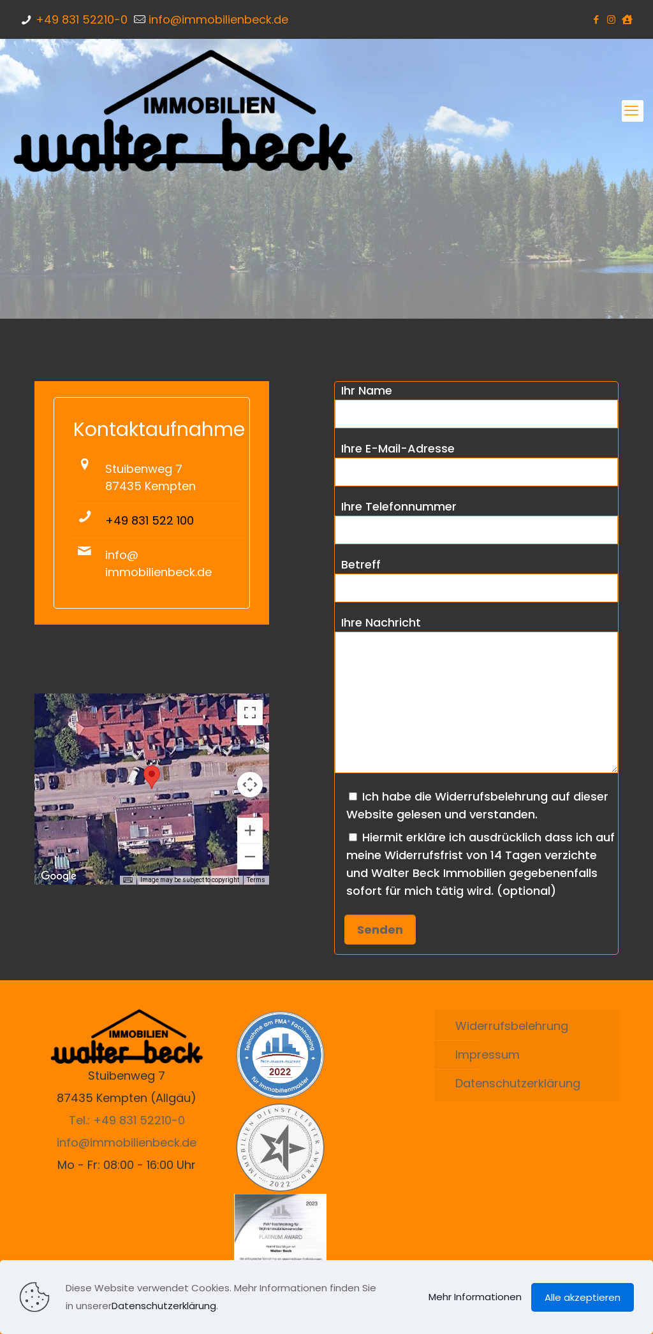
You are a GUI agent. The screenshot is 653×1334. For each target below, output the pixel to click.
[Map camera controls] (250, 784)
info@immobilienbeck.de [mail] (218, 19)
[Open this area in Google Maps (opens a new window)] (59, 876)
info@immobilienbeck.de (126, 1142)
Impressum (487, 1054)
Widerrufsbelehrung (511, 1026)
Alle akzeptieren (582, 1297)
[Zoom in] (250, 830)
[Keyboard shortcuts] (127, 880)
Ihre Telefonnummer (476, 521)
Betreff (476, 579)
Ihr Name (476, 405)
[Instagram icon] (612, 19)
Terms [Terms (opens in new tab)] (256, 879)
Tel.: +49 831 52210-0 (127, 1120)
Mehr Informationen (475, 1296)
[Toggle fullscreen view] (250, 712)
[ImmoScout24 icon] (627, 19)
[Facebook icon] (597, 19)
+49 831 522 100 (149, 520)
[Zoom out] (250, 856)
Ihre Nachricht (476, 693)
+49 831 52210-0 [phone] (82, 19)
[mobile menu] (632, 111)
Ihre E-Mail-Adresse (476, 463)
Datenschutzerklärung (517, 1083)
